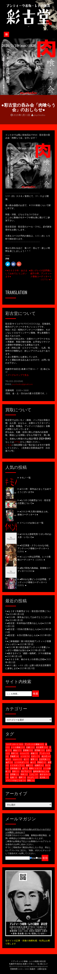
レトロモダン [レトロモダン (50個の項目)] (21, 762)
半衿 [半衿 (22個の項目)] (24, 774)
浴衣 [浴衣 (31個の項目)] (15, 771)
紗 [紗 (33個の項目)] (25, 768)
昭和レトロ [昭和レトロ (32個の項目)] (35, 768)
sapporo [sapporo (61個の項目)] (17, 759)
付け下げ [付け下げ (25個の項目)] (26, 771)
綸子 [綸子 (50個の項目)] (9, 762)
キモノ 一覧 (25, 477)
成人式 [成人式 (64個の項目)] (46, 756)
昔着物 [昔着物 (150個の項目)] (28, 750)
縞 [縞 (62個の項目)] (8, 759)
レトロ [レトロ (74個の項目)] (25, 756)
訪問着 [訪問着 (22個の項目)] (14, 774)
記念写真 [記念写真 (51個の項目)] (44, 759)
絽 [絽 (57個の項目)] (26, 759)
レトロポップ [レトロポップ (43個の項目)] (17, 765)
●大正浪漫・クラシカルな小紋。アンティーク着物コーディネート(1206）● (34, 548)
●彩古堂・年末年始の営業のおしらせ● (25, 623)
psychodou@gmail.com (22, 384)
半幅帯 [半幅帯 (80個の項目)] (14, 756)
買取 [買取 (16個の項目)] (31, 780)
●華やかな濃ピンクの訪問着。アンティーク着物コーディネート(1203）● (34, 582)
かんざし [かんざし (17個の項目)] (32, 777)
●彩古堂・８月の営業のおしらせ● (23, 635)
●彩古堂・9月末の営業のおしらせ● (24, 629)
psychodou (38, 114)
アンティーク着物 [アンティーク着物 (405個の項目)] (34, 744)
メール (17, 441)
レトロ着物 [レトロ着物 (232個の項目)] (18, 747)
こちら (8, 445)
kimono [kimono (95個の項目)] (24, 753)
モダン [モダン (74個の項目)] (35, 756)
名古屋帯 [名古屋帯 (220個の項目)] (42, 747)
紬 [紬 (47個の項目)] (33, 762)
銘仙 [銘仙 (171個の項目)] (17, 750)
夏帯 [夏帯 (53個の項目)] (34, 759)
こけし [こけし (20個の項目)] (33, 774)
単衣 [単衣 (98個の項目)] (14, 753)
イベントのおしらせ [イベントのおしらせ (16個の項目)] (16, 780)
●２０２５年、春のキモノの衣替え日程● (26, 659)
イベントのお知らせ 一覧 (31, 522)
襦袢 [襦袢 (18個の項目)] (22, 777)
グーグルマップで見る (18, 375)
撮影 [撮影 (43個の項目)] (29, 765)
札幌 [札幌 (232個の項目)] (30, 747)
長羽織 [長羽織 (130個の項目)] (40, 750)
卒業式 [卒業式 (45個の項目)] (41, 762)
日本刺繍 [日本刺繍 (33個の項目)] (15, 768)
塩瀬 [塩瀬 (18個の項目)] (13, 777)
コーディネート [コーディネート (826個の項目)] (14, 744)
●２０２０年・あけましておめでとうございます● (16, 273)
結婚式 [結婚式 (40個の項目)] (39, 765)
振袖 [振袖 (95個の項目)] (34, 753)
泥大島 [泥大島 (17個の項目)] (44, 777)
